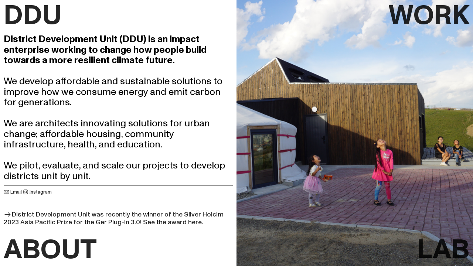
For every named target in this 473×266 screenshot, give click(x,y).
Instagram (37, 192)
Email (13, 192)
